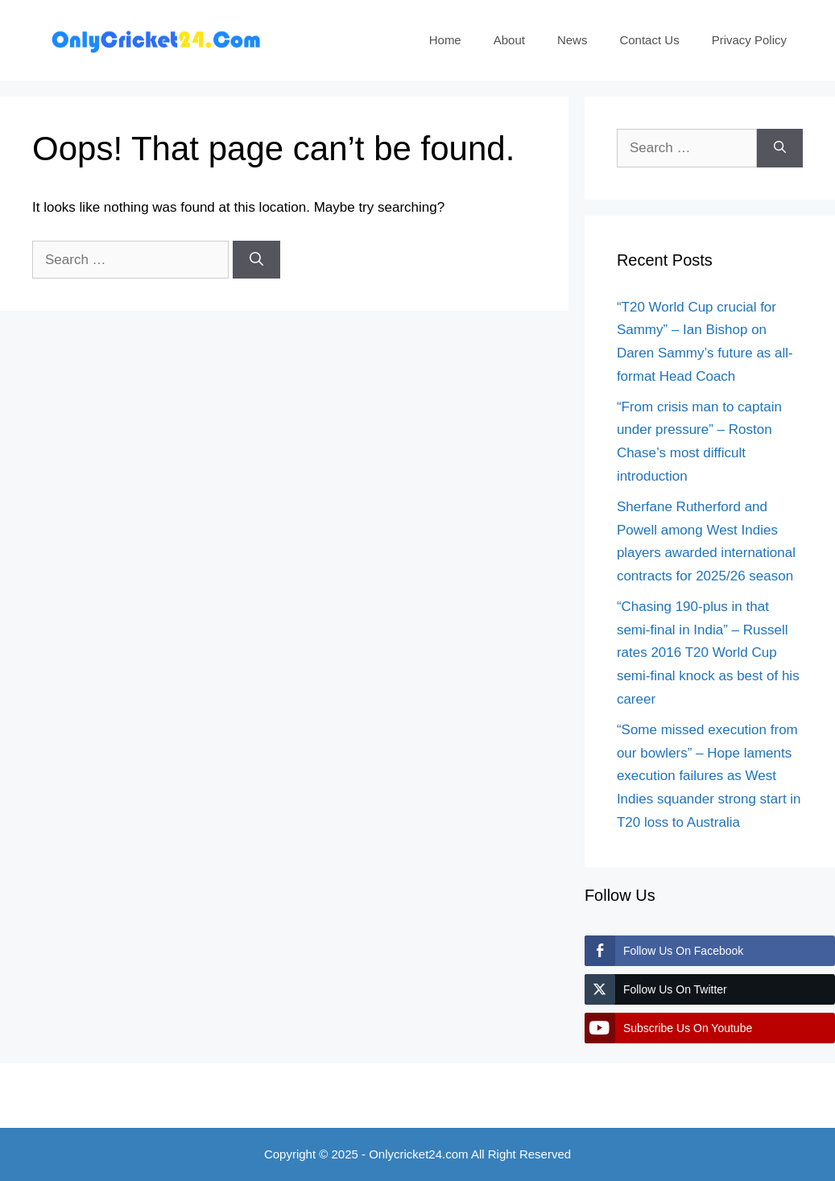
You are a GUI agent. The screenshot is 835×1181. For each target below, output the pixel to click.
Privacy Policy (749, 40)
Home (445, 40)
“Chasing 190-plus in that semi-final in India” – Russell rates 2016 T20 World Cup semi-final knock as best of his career (708, 653)
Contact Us (649, 40)
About (509, 40)
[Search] (256, 260)
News (572, 40)
